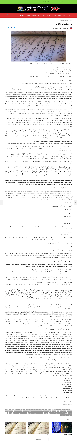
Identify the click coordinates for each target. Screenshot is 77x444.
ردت (17, 409)
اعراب (58, 409)
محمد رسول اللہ (41, 413)
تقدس (44, 409)
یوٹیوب (67, 2)
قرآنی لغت (60, 413)
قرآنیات (54, 15)
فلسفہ (43, 15)
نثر (7, 413)
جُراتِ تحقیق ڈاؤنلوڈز (46, 2)
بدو (50, 409)
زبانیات (61, 411)
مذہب (64, 15)
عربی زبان (30, 411)
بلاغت (48, 409)
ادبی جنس (62, 409)
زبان (71, 411)
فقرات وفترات (20, 411)
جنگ (38, 409)
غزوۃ (27, 411)
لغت (53, 413)
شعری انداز (49, 411)
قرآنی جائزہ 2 (24, 435)
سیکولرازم (28, 15)
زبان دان (68, 411)
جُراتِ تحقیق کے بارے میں (58, 2)
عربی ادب (34, 411)
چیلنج (65, 415)
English (22, 15)
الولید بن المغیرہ (54, 409)
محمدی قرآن (35, 413)
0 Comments (38, 439)
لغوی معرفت (46, 413)
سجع (55, 411)
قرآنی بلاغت (70, 413)
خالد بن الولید (34, 409)
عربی (38, 411)
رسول (10, 409)
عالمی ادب (45, 411)
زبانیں (58, 411)
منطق (59, 15)
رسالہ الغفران (14, 409)
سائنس (34, 15)
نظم (67, 415)
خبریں (48, 15)
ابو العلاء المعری (70, 409)
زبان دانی (64, 411)
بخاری (36, 87)
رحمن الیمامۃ (21, 409)
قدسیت (15, 411)
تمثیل (41, 409)
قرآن (12, 411)
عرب (41, 411)
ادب (65, 409)
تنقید (69, 15)
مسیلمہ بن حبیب (24, 413)
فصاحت (24, 411)
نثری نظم (70, 415)
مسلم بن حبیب (30, 413)
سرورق (71, 2)
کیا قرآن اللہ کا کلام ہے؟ (45, 435)
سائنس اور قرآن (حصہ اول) (68, 434)
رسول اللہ (7, 409)
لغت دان (50, 413)
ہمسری (61, 415)
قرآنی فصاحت (65, 413)
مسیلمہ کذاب (18, 413)
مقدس (14, 413)
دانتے (20, 290)
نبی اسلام (10, 413)
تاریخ (39, 15)
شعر (52, 411)
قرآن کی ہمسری (8, 411)
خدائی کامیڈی (14, 290)
